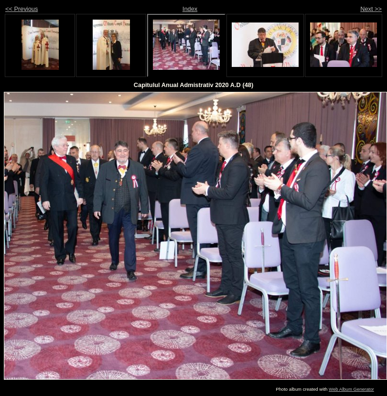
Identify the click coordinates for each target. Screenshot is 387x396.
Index (190, 8)
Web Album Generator (351, 389)
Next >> (371, 8)
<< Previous (21, 8)
